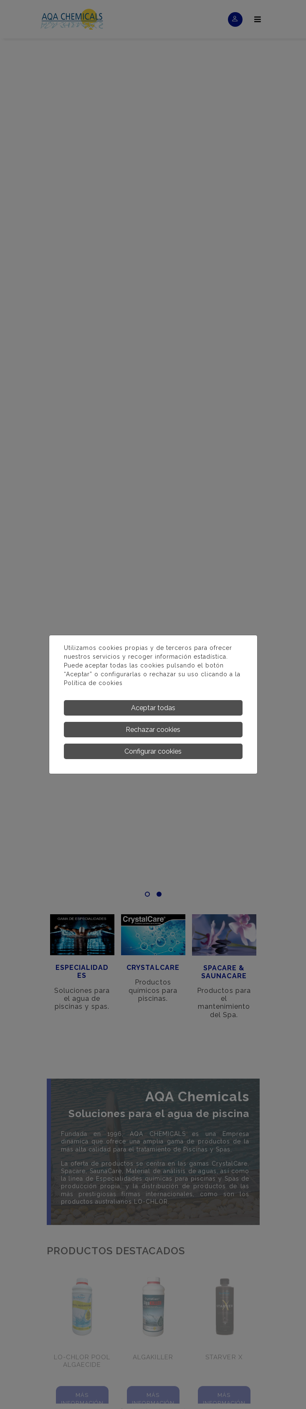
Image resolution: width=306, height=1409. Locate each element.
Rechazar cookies (153, 730)
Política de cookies (93, 683)
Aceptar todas (153, 708)
